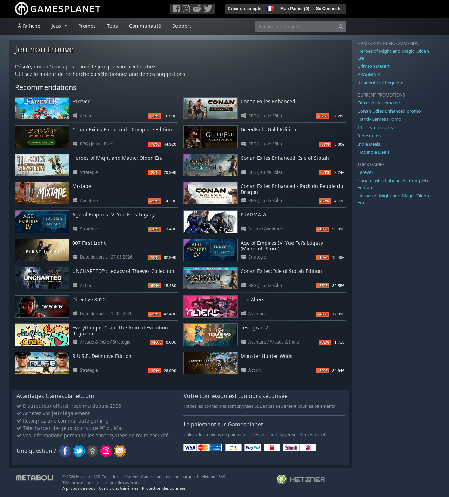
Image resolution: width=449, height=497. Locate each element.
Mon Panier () (294, 8)
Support (181, 25)
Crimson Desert (373, 66)
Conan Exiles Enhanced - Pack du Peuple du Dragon (292, 189)
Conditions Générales (118, 488)
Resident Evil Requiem (380, 82)
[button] (269, 7)
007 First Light (89, 243)
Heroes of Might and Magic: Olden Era (117, 158)
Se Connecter (329, 8)
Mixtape (81, 186)
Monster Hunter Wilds (267, 356)
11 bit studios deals (377, 127)
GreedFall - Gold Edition (268, 129)
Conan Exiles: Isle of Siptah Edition (281, 271)
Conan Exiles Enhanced (268, 101)
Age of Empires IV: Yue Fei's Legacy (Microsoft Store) (282, 246)
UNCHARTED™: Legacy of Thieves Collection (123, 271)
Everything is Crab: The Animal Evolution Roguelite (120, 330)
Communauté (145, 25)
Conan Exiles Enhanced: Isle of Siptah (285, 158)
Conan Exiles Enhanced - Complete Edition (122, 129)
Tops (112, 25)
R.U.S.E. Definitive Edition (102, 356)
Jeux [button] (57, 25)
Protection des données (164, 488)
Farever (81, 101)
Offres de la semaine (378, 102)
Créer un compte (244, 8)
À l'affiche (29, 25)
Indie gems (369, 135)
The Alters (252, 299)
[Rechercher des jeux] (295, 26)
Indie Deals (368, 144)
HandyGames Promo (379, 119)
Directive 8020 (89, 299)
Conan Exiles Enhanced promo (389, 111)
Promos (87, 25)
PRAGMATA (253, 214)
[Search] (340, 26)
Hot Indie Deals (373, 152)
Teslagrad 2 (254, 327)
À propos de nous (78, 488)
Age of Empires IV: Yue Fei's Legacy (113, 214)
